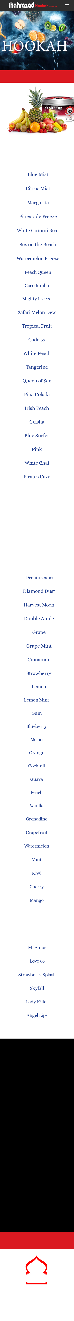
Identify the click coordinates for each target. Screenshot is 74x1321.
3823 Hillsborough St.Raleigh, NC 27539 (37, 1242)
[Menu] (66, 4)
